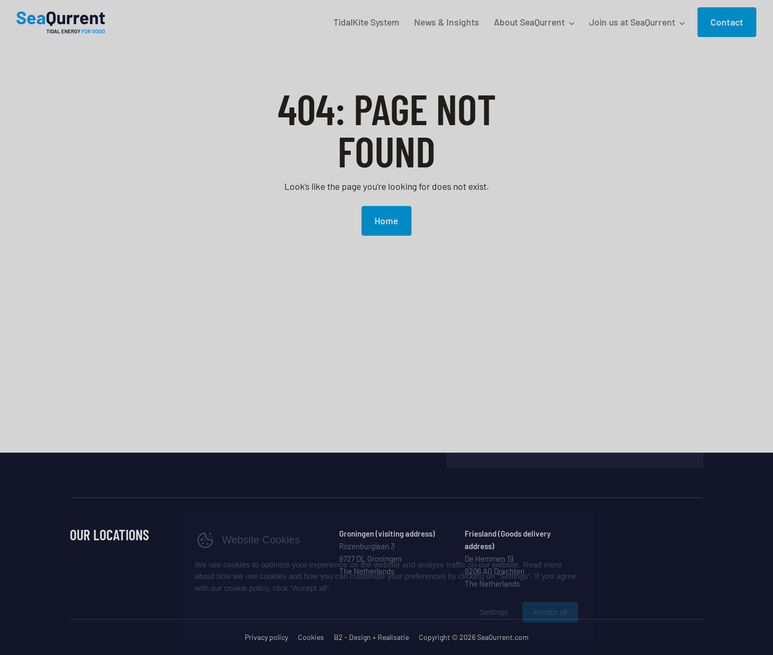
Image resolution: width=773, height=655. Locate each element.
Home (386, 220)
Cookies (311, 637)
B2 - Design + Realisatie (371, 637)
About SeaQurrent (529, 22)
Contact (726, 22)
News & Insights (446, 22)
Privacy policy (266, 637)
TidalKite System (366, 22)
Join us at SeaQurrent (632, 22)
